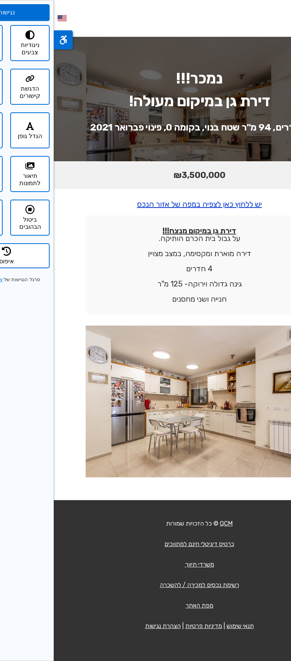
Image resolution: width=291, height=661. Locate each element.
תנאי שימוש (186, 626)
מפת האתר (146, 605)
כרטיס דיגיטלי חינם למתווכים (145, 544)
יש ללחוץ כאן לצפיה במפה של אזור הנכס (145, 204)
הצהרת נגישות (109, 626)
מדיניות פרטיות (149, 626)
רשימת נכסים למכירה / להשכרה (145, 585)
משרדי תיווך (145, 564)
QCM (172, 523)
